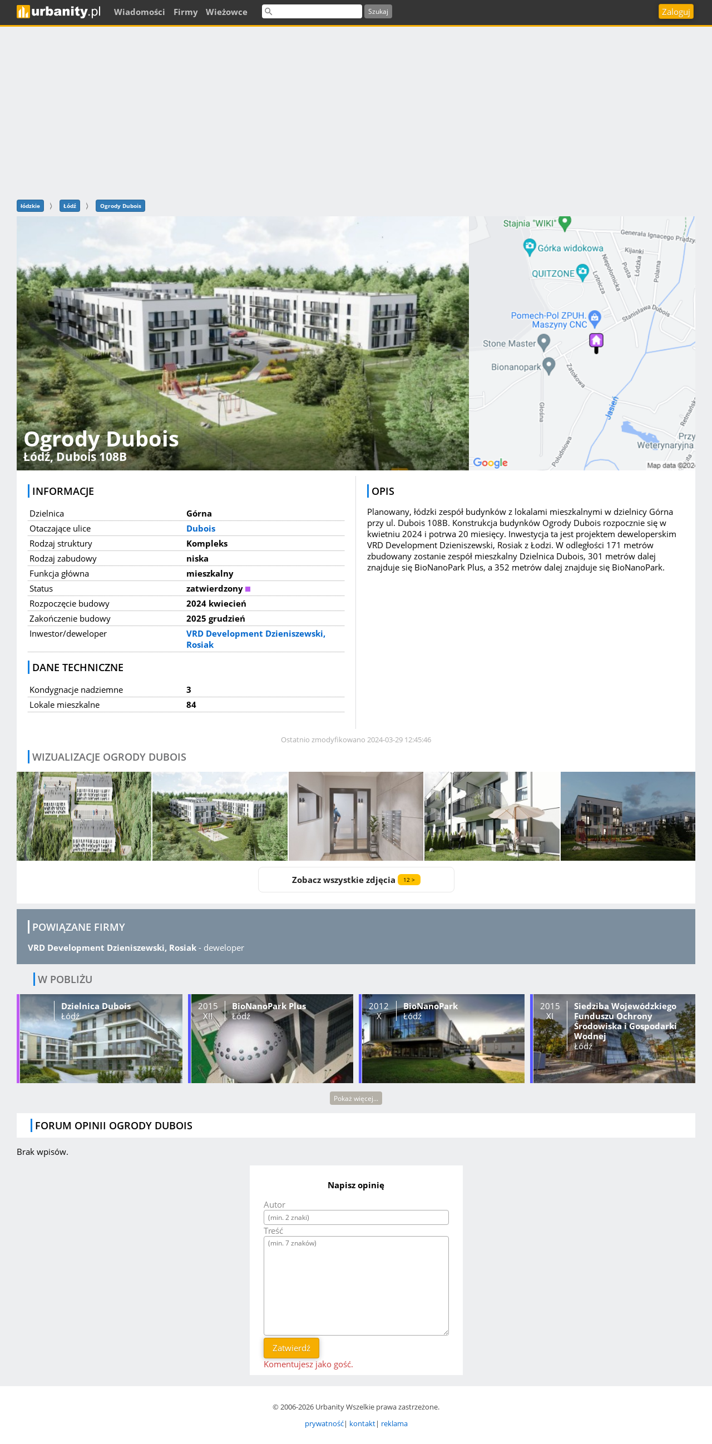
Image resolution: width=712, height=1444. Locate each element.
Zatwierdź (291, 1347)
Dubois (200, 528)
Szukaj (378, 11)
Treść (273, 1230)
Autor (274, 1204)
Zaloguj (676, 11)
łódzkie (30, 206)
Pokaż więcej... (356, 1098)
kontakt (362, 1423)
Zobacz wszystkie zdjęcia (356, 879)
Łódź (69, 206)
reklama (394, 1423)
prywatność (324, 1423)
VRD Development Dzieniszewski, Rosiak (112, 947)
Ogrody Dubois (120, 206)
